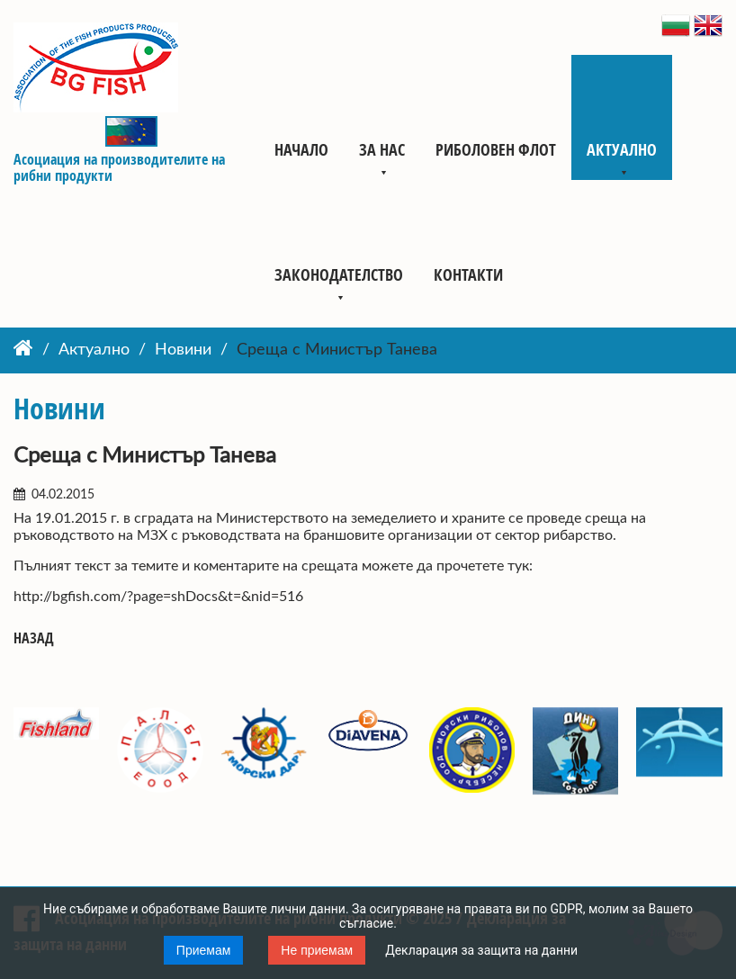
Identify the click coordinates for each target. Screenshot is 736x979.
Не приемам (317, 950)
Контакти (468, 274)
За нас (382, 149)
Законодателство (338, 274)
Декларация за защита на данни (481, 950)
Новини (183, 350)
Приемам (203, 950)
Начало (301, 149)
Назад (33, 638)
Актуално (622, 149)
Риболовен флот (495, 149)
